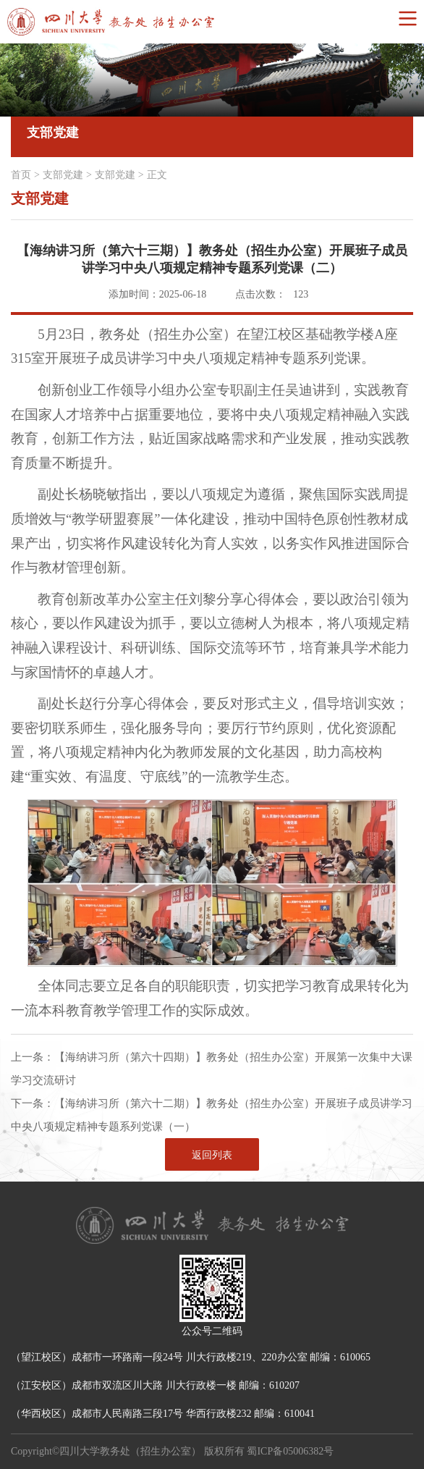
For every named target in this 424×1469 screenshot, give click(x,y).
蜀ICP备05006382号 (290, 1451)
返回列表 (212, 1155)
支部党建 (63, 174)
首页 (21, 174)
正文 (157, 174)
